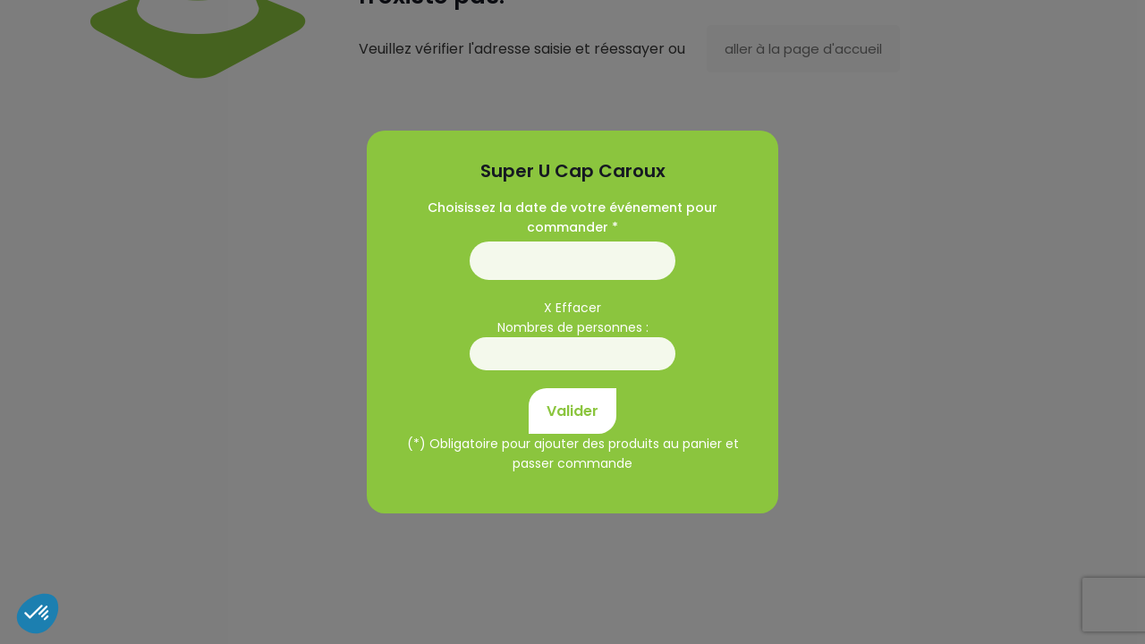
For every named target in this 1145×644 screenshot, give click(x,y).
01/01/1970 (572, 261)
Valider (572, 411)
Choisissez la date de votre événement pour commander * (572, 217)
